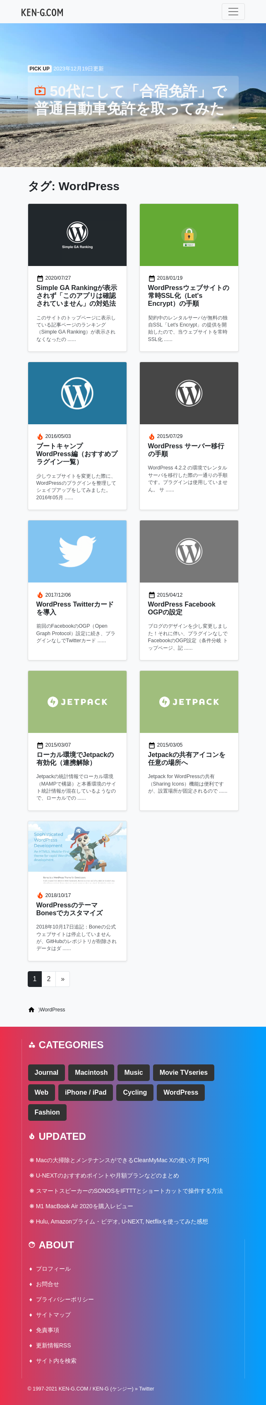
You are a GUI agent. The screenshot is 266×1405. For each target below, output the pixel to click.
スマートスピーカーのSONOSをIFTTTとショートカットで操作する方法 (129, 1190)
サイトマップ (53, 1314)
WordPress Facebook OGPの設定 (182, 608)
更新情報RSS (53, 1345)
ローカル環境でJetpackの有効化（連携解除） (75, 758)
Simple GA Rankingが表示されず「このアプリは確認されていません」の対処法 (76, 295)
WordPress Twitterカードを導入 (75, 608)
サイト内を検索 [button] (56, 1360)
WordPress (180, 1092)
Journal (47, 1072)
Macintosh (91, 1072)
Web (41, 1092)
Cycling (135, 1092)
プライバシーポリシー (65, 1299)
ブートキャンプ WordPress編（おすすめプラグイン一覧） (76, 454)
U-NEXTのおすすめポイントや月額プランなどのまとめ (107, 1175)
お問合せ (47, 1284)
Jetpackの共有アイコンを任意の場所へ (187, 758)
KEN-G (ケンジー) (113, 1389)
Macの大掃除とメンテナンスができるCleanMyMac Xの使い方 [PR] (122, 1160)
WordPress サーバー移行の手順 (186, 450)
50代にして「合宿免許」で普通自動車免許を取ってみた (130, 99)
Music (133, 1072)
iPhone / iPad (85, 1092)
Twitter (146, 1389)
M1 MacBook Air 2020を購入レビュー (84, 1206)
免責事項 (47, 1330)
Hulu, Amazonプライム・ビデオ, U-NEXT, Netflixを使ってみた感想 (122, 1221)
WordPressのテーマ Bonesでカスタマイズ (69, 909)
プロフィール (53, 1268)
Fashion (47, 1112)
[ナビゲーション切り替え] (233, 11)
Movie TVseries (184, 1072)
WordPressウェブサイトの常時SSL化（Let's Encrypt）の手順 (188, 295)
